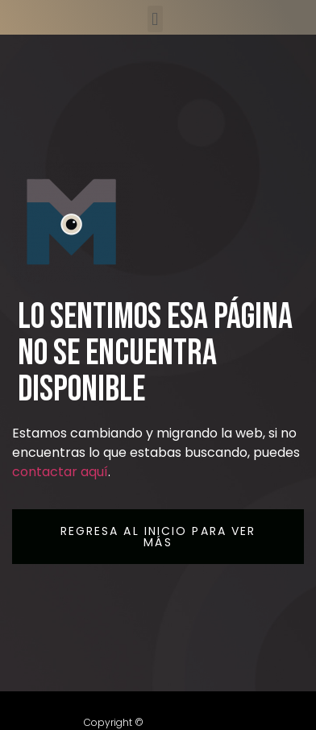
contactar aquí (60, 471)
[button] (155, 19)
